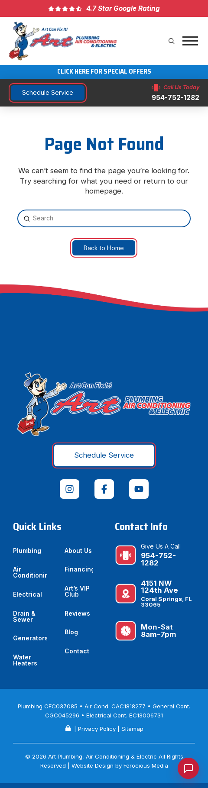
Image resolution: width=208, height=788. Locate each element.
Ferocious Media (146, 765)
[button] (171, 41)
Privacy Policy (97, 728)
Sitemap (132, 728)
